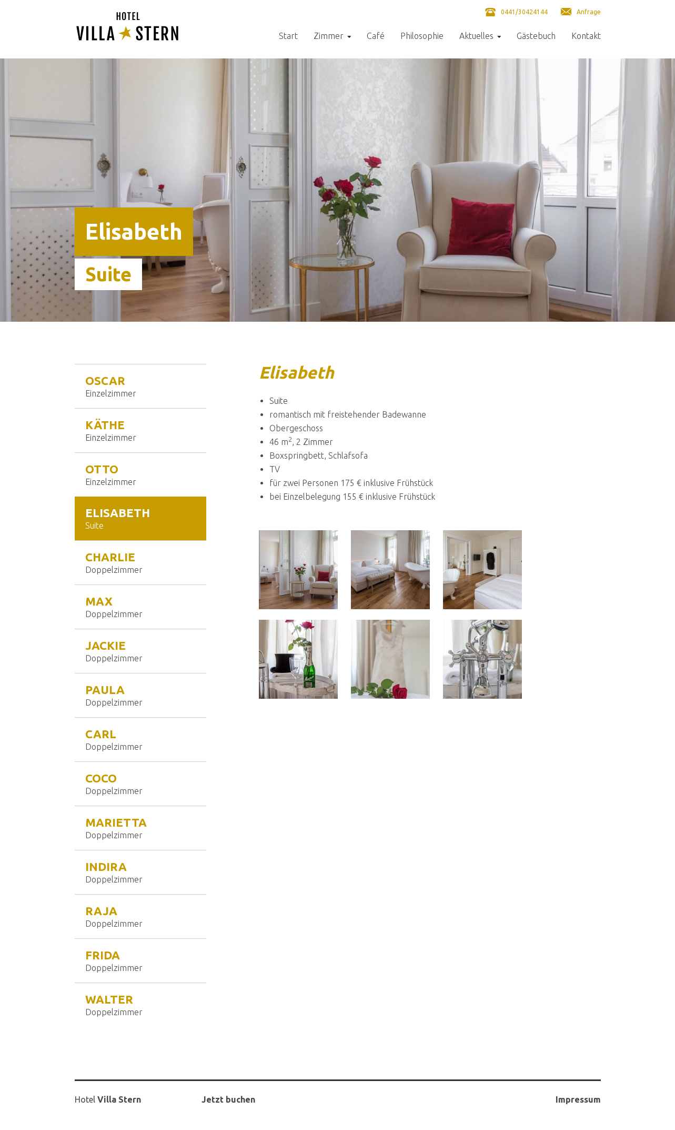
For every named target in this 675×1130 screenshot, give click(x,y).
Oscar (140, 386)
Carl (140, 739)
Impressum (578, 1099)
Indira (140, 872)
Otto (140, 474)
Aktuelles (476, 36)
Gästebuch (536, 36)
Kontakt (586, 36)
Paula (140, 695)
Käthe (140, 430)
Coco (140, 783)
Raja (140, 916)
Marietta (140, 828)
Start (288, 36)
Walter (140, 1005)
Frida (140, 960)
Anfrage (589, 11)
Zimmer (329, 36)
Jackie (140, 651)
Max (140, 606)
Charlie (140, 562)
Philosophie (422, 36)
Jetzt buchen (228, 1099)
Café (376, 36)
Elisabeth (140, 518)
